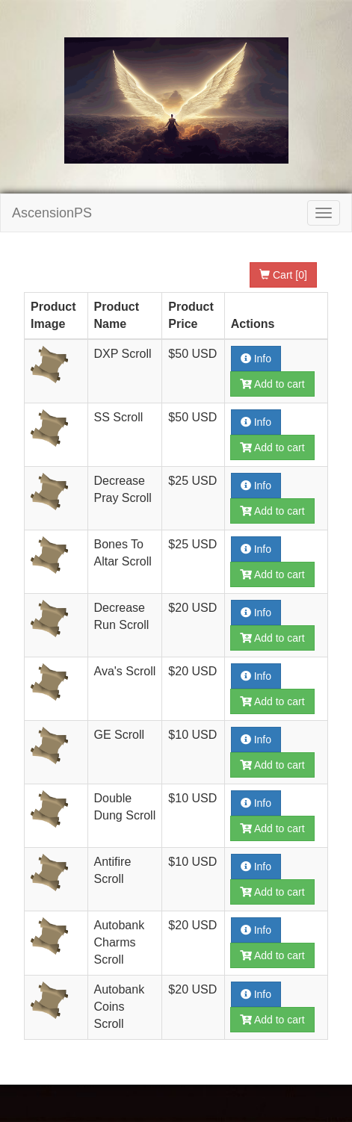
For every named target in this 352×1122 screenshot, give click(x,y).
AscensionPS (52, 212)
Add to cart (272, 384)
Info (256, 359)
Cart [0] (283, 275)
